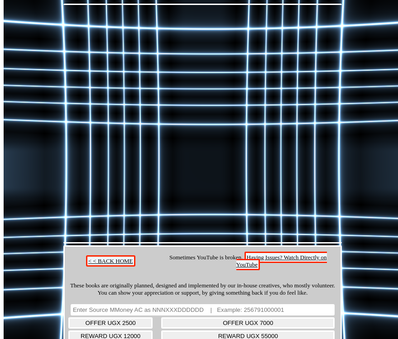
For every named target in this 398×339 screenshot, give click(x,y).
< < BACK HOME (110, 261)
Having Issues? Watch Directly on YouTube (281, 261)
